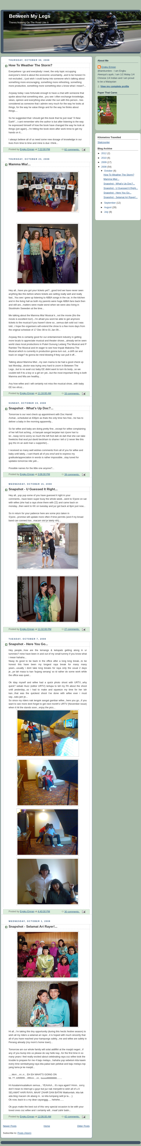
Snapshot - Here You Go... (28, 644)
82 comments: (72, 149)
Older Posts (83, 1126)
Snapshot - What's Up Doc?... (31, 408)
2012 (104, 153)
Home (47, 1126)
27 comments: (72, 629)
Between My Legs (29, 16)
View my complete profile (114, 86)
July (106, 212)
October (108, 170)
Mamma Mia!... (20, 164)
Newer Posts (9, 1126)
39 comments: (72, 474)
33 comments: (72, 393)
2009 (104, 162)
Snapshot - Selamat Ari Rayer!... (33, 926)
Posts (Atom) (24, 1133)
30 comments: (72, 911)
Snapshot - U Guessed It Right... (33, 489)
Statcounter (104, 142)
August (108, 207)
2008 (104, 167)
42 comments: (72, 1116)
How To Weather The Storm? (30, 65)
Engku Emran (108, 67)
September (110, 203)
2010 (104, 158)
